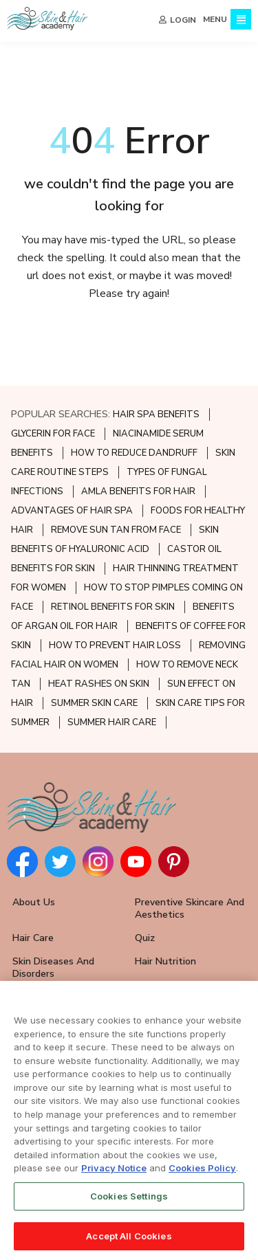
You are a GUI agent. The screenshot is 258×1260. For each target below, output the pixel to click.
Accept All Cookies (128, 1240)
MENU (215, 19)
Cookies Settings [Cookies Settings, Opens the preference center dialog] (129, 1200)
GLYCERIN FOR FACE (53, 434)
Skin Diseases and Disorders (53, 967)
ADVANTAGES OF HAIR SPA (72, 511)
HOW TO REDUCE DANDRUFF (134, 453)
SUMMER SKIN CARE (94, 703)
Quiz (145, 937)
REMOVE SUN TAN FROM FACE (116, 530)
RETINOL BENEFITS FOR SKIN (113, 607)
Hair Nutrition (165, 961)
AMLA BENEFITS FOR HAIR (138, 491)
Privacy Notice (114, 1172)
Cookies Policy (202, 1172)
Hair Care (33, 937)
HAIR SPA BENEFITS (156, 414)
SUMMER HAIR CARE (111, 722)
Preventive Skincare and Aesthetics (189, 908)
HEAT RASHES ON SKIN (98, 684)
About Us (33, 902)
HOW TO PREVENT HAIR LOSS (115, 645)
